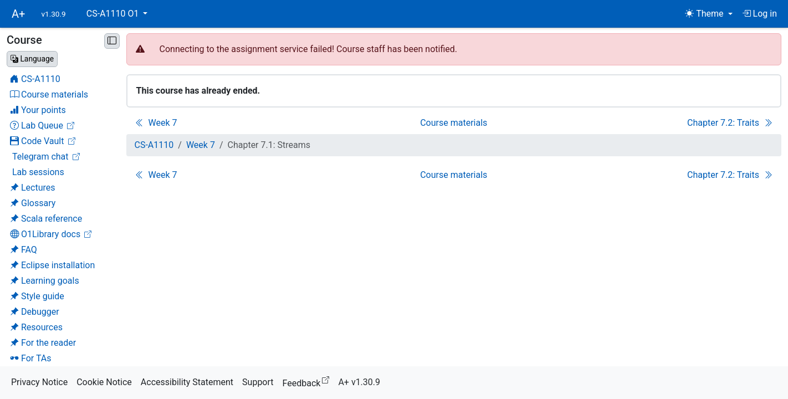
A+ (18, 14)
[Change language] (32, 59)
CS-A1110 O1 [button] (113, 13)
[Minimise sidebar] (112, 41)
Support (257, 382)
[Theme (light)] (708, 13)
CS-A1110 (154, 145)
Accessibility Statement (187, 382)
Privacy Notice (39, 382)
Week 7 (200, 145)
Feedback (308, 381)
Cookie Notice (104, 382)
